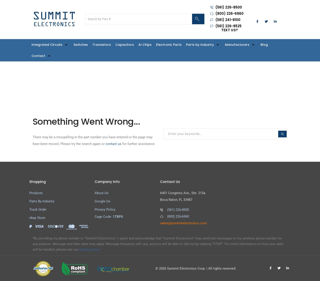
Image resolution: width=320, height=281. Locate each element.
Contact (42, 55)
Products (36, 193)
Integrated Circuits (50, 44)
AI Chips (145, 44)
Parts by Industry (203, 44)
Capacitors (124, 44)
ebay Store (37, 218)
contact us (113, 144)
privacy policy (89, 249)
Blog (264, 44)
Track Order (38, 210)
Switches (81, 44)
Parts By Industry (41, 201)
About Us (101, 193)
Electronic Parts (169, 44)
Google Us (102, 201)
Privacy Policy (105, 210)
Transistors (101, 44)
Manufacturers (240, 44)
